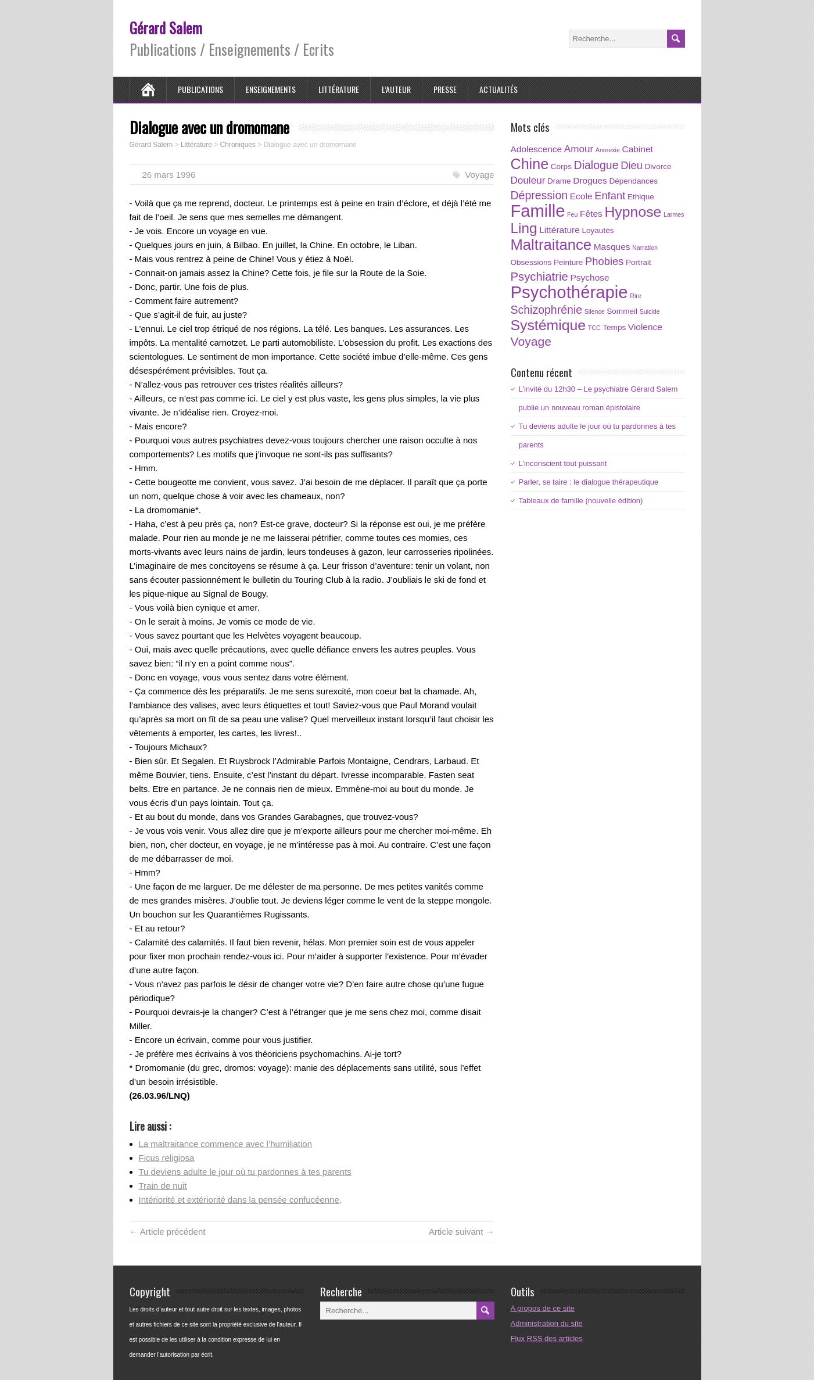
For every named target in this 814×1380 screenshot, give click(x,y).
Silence (594, 311)
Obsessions (531, 262)
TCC (594, 327)
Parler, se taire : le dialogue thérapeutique (589, 482)
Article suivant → (461, 1231)
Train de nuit (163, 1186)
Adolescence (536, 149)
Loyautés (598, 230)
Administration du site (547, 1323)
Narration (645, 247)
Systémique (548, 325)
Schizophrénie (547, 309)
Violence (645, 327)
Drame (559, 181)
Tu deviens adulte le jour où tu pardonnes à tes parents (245, 1172)
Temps (614, 327)
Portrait (638, 262)
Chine (530, 164)
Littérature (338, 89)
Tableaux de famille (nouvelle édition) (581, 500)
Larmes (674, 214)
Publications (200, 89)
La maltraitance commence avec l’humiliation (225, 1144)
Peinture (568, 262)
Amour (578, 149)
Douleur (528, 180)
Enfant (609, 195)
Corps (561, 166)
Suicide (650, 311)
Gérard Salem (166, 27)
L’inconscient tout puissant (563, 463)
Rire (635, 295)
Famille (538, 211)
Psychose (589, 277)
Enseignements (271, 89)
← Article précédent (168, 1231)
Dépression (539, 195)
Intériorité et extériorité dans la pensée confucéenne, (240, 1200)
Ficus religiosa (167, 1158)
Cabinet (637, 149)
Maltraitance (551, 244)
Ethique (640, 196)
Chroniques (238, 145)
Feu (572, 214)
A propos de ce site (543, 1308)
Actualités (498, 89)
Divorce (658, 166)
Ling (524, 228)
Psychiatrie (539, 276)
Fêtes (591, 213)
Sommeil (622, 311)
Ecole (581, 196)
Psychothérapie (569, 292)
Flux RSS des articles (547, 1338)
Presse (445, 89)
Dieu (632, 165)
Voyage (479, 175)
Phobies (604, 261)
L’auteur (396, 89)
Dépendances (633, 181)
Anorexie (608, 149)
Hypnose (632, 212)
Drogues (590, 180)
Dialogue (596, 165)
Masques (612, 247)
